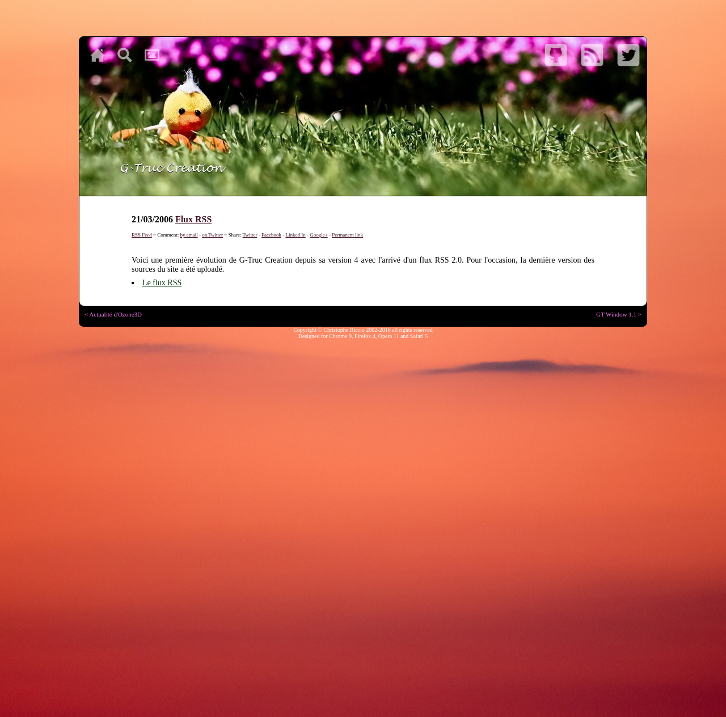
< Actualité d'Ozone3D (113, 314)
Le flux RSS (162, 283)
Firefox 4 (364, 336)
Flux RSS (193, 219)
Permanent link (347, 235)
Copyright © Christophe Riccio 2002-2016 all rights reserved (363, 330)
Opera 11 (388, 336)
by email (188, 235)
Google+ (319, 235)
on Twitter (212, 235)
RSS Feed (142, 235)
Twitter (250, 235)
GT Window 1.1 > (618, 314)
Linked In (295, 235)
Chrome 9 (340, 336)
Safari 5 (419, 336)
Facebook (271, 235)
